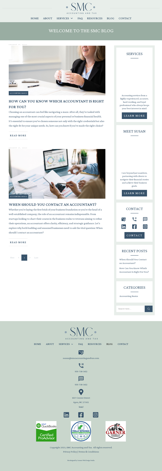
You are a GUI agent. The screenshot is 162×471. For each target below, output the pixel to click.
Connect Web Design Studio (85, 460)
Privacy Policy (70, 451)
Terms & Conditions (89, 451)
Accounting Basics (18, 93)
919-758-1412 (81, 371)
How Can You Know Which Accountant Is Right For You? (134, 270)
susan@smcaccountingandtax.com (81, 358)
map (81, 406)
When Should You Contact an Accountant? (133, 261)
